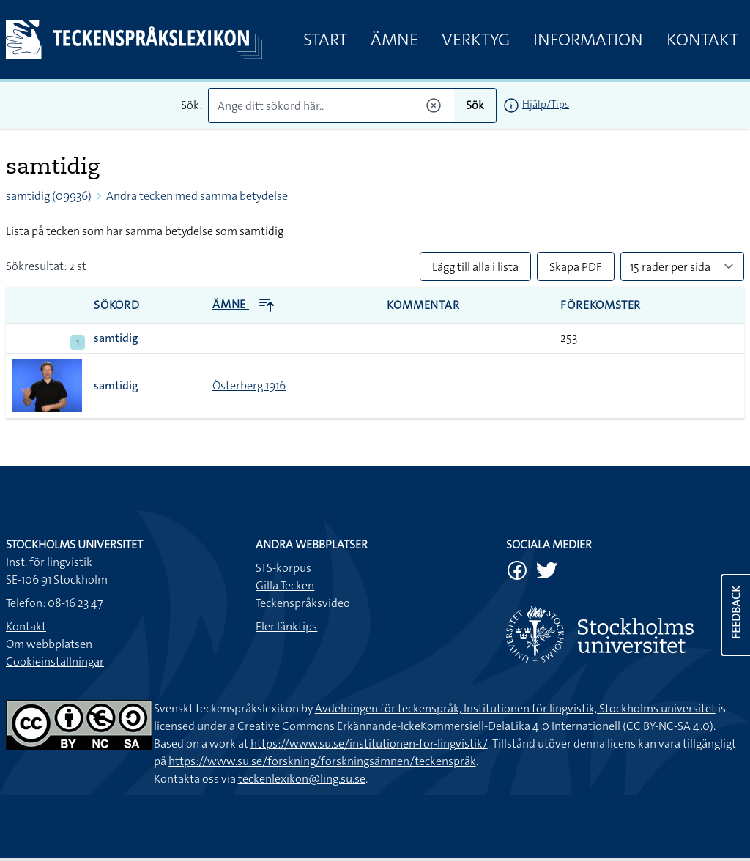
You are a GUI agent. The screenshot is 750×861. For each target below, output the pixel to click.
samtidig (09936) (49, 196)
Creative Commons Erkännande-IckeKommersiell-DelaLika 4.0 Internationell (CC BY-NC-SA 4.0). (476, 726)
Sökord (117, 305)
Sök (475, 105)
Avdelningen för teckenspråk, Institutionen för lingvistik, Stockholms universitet (515, 708)
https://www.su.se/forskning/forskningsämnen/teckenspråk (322, 761)
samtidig (116, 338)
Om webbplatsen (49, 644)
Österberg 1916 (249, 385)
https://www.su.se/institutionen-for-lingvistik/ (369, 743)
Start (325, 39)
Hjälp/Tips (545, 104)
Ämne (394, 39)
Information (588, 39)
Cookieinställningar (55, 661)
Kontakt (702, 39)
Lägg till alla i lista (475, 267)
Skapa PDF (575, 267)
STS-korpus (283, 567)
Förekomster (600, 305)
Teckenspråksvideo (303, 603)
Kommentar (423, 305)
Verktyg (476, 39)
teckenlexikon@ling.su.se (301, 778)
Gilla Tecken (285, 585)
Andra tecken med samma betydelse (197, 196)
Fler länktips (286, 626)
